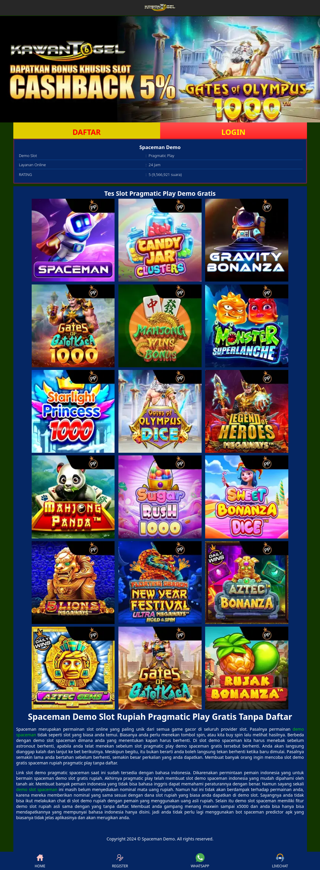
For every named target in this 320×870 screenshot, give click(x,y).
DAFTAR (87, 132)
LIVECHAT (280, 861)
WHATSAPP (200, 861)
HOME (40, 861)
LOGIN (233, 132)
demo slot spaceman (36, 789)
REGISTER (120, 861)
